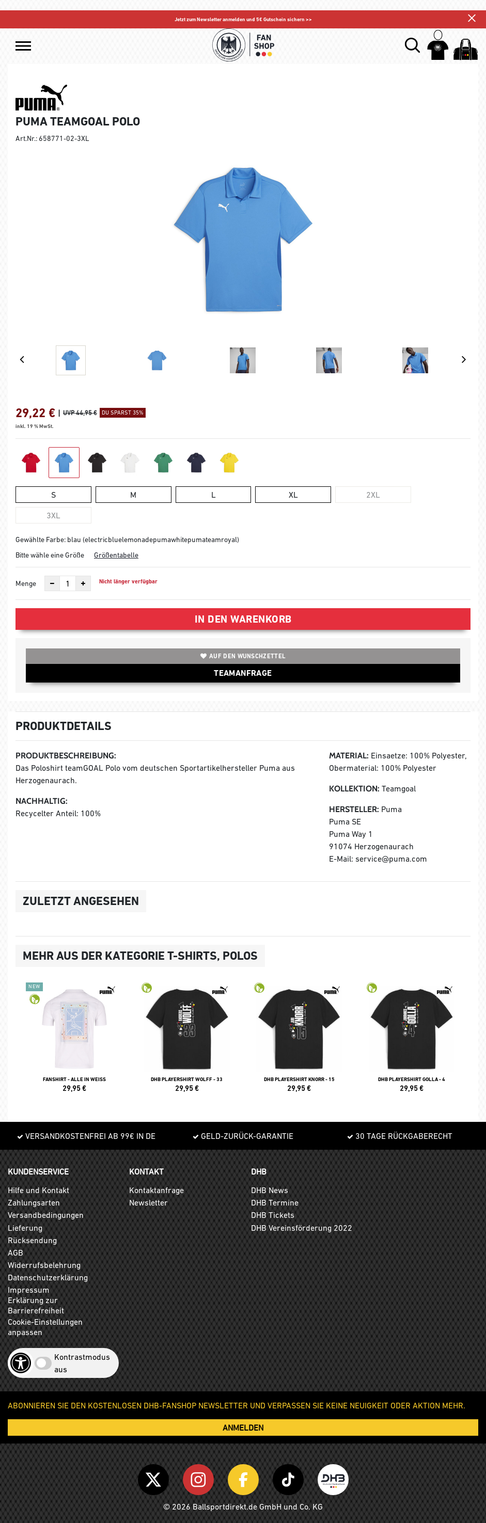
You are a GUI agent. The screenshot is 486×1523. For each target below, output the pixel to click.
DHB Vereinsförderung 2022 (301, 1227)
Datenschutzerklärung (48, 1277)
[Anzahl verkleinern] (52, 583)
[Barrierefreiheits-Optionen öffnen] (21, 1363)
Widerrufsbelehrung (44, 1265)
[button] (23, 45)
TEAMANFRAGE (243, 673)
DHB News (269, 1190)
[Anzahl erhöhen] (83, 583)
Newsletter (148, 1202)
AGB (15, 1252)
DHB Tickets (272, 1214)
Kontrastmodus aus (82, 1363)
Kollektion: (354, 789)
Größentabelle (116, 555)
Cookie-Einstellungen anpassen (45, 1327)
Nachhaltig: (41, 801)
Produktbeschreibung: (65, 755)
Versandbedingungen (46, 1214)
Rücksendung (32, 1240)
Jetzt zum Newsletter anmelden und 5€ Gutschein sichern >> (243, 19)
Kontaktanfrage (156, 1190)
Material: (349, 755)
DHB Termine (275, 1202)
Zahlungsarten (34, 1202)
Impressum (29, 1289)
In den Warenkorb (243, 619)
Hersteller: (354, 809)
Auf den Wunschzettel (243, 656)
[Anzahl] (67, 583)
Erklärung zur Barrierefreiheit (36, 1305)
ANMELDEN (243, 1427)
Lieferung (25, 1227)
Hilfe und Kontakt (38, 1190)
